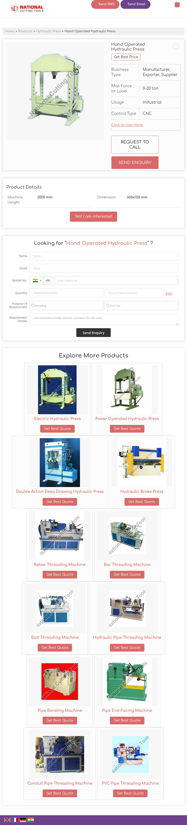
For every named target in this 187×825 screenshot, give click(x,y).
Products (25, 31)
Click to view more (127, 125)
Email (23, 268)
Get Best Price (126, 57)
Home (9, 31)
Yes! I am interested (93, 216)
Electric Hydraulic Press (57, 419)
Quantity (21, 293)
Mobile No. (19, 280)
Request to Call (135, 145)
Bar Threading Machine (127, 565)
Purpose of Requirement (18, 305)
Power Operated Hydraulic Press (127, 419)
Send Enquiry (134, 162)
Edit (169, 293)
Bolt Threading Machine (55, 637)
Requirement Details (18, 319)
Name (23, 256)
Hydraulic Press (48, 31)
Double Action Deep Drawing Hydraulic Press (60, 491)
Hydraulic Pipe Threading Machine (127, 637)
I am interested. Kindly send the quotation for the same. (104, 319)
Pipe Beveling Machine (60, 710)
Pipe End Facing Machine (127, 710)
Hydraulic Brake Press (141, 491)
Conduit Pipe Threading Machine (59, 783)
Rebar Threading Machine (60, 565)
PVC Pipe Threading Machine (130, 783)
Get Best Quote (57, 429)
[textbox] (134, 293)
